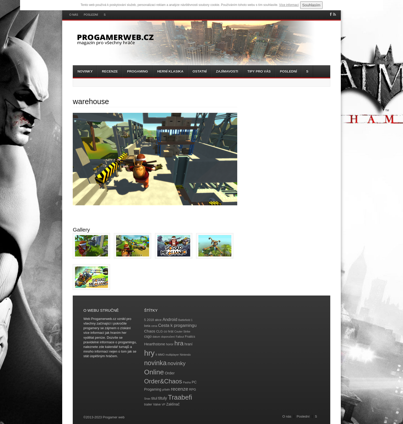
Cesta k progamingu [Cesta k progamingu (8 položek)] (177, 325)
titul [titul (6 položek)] (154, 398)
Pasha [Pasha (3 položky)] (187, 382)
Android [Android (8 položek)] (169, 319)
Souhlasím (311, 5)
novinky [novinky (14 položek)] (177, 363)
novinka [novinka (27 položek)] (155, 362)
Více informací (289, 5)
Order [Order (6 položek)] (170, 373)
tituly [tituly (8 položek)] (162, 398)
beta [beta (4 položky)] (147, 326)
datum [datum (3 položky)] (156, 336)
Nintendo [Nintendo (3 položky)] (185, 354)
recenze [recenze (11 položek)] (179, 389)
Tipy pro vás (259, 71)
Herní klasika (170, 71)
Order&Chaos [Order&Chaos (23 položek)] (163, 381)
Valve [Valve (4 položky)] (157, 404)
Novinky (85, 71)
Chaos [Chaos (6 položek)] (149, 331)
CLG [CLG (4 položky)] (159, 331)
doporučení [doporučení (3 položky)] (168, 336)
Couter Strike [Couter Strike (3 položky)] (182, 331)
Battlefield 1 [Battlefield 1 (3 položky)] (185, 319)
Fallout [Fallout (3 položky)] (180, 336)
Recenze (110, 71)
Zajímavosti (227, 71)
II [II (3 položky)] (156, 354)
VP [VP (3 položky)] (163, 404)
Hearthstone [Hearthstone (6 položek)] (154, 344)
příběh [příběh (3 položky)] (166, 389)
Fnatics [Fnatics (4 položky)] (190, 336)
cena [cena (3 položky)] (154, 325)
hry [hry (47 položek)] (149, 353)
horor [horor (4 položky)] (169, 344)
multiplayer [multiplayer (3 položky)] (172, 354)
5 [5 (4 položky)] (145, 320)
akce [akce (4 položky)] (158, 320)
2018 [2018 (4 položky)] (150, 320)
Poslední (91, 14)
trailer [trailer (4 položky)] (148, 404)
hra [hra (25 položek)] (179, 343)
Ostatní (200, 71)
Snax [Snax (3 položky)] (147, 398)
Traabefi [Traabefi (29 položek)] (180, 397)
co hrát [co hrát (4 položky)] (168, 331)
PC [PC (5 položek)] (194, 382)
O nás (73, 14)
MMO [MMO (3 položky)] (161, 354)
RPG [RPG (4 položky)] (192, 389)
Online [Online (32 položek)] (154, 372)
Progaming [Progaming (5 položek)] (152, 389)
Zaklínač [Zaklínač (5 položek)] (173, 404)
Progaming (137, 71)
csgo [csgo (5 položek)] (148, 336)
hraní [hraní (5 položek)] (189, 344)
